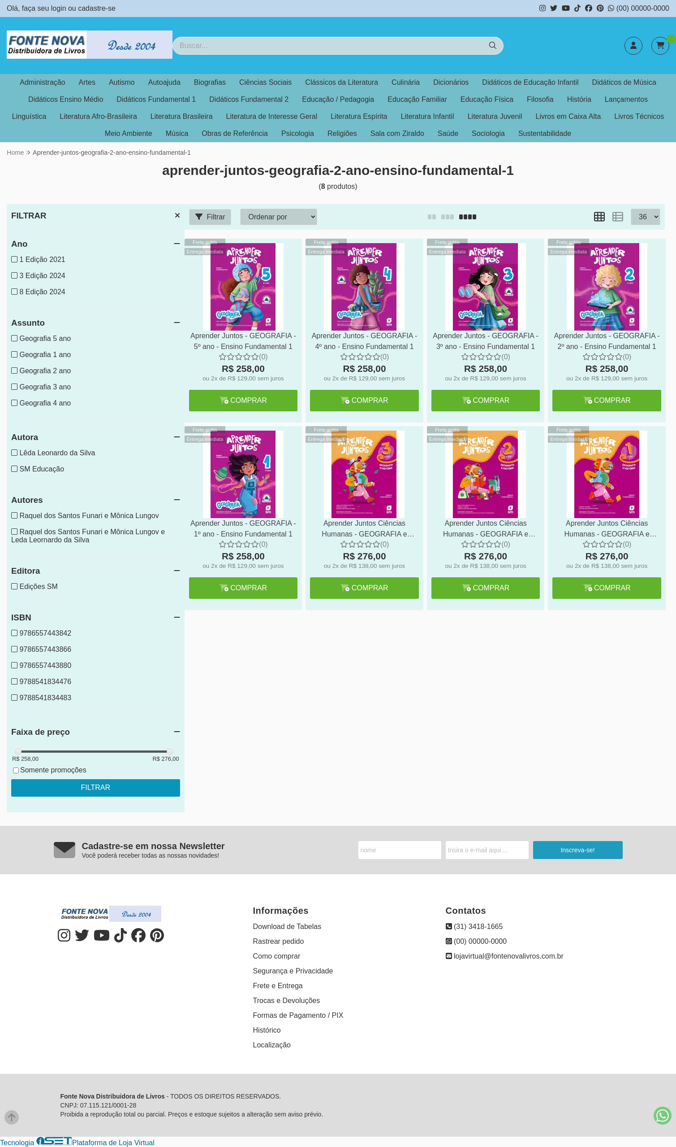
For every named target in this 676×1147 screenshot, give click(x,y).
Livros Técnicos (639, 116)
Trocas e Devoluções (286, 1000)
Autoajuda (164, 82)
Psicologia (297, 133)
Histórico (267, 1030)
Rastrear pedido (278, 941)
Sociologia (488, 133)
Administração (42, 82)
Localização (272, 1045)
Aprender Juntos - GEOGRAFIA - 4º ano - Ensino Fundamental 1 (365, 341)
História (579, 99)
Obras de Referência (235, 133)
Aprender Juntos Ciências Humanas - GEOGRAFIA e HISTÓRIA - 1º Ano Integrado (607, 530)
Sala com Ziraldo (397, 133)
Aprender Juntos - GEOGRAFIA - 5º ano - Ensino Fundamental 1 (243, 341)
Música (177, 133)
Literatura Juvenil (495, 116)
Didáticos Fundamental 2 (248, 99)
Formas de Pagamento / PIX (298, 1015)
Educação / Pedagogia (338, 99)
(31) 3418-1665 (474, 926)
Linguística (29, 116)
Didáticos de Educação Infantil (530, 82)
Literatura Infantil (427, 116)
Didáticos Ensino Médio (65, 99)
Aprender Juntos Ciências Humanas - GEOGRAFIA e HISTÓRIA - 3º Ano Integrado (364, 530)
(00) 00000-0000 (638, 8)
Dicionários (451, 82)
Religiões (342, 133)
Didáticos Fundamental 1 (156, 99)
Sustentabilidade (544, 133)
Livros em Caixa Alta (568, 116)
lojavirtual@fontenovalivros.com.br (505, 956)
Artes (87, 82)
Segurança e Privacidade (293, 971)
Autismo (122, 82)
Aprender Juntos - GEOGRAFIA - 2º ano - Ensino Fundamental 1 (607, 341)
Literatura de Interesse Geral (272, 116)
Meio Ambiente (128, 133)
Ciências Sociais (265, 82)
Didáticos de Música (624, 82)
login (59, 8)
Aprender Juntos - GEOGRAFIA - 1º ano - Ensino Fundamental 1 (243, 528)
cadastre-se (97, 8)
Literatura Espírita (359, 116)
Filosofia (540, 99)
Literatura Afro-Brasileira (98, 116)
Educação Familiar (417, 99)
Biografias (210, 82)
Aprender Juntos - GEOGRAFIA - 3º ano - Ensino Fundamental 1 (485, 341)
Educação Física (487, 99)
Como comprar (277, 956)
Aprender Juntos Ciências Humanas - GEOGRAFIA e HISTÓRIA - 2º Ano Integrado (485, 530)
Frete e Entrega (278, 986)
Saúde (448, 133)
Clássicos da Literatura (341, 82)
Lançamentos (626, 99)
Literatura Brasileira (182, 116)
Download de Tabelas (287, 926)
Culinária (406, 82)
